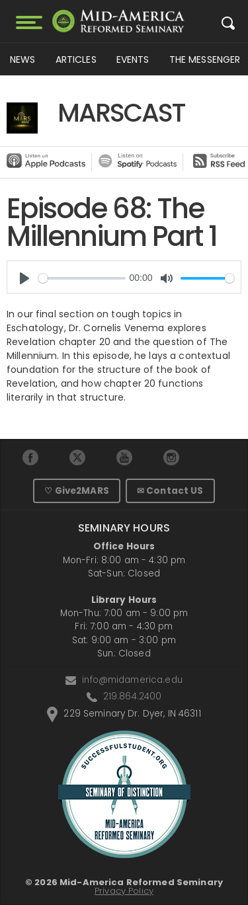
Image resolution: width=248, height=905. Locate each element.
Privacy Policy (124, 891)
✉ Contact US (170, 491)
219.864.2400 (132, 696)
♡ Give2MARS (76, 491)
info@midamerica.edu (132, 680)
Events (132, 59)
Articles (76, 59)
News (23, 59)
